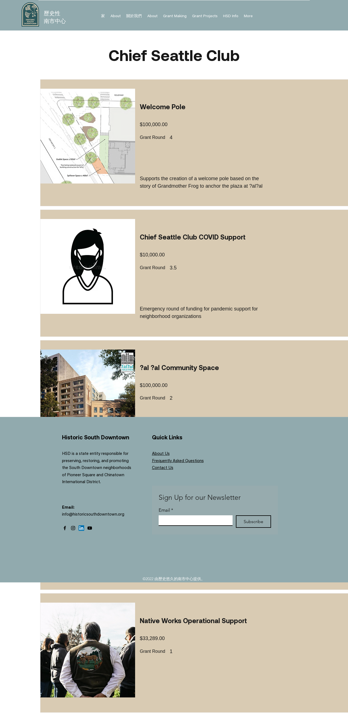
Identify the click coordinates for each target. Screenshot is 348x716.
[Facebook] (65, 528)
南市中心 (55, 20)
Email (166, 510)
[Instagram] (73, 528)
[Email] (194, 520)
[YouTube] (89, 528)
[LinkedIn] (81, 528)
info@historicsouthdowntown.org (93, 515)
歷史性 (52, 13)
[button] (230, 16)
